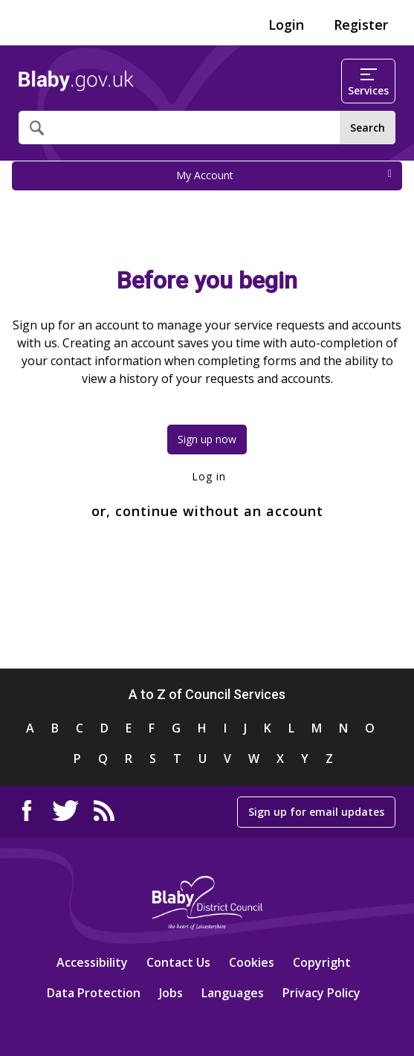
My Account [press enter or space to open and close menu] (284, 175)
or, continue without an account (207, 511)
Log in (207, 476)
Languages (232, 993)
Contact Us (178, 962)
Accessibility (92, 962)
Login (286, 24)
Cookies (251, 962)
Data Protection (93, 993)
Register (361, 24)
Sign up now (207, 439)
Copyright (322, 962)
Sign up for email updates (316, 812)
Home (76, 81)
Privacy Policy (321, 993)
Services (368, 82)
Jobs (171, 993)
